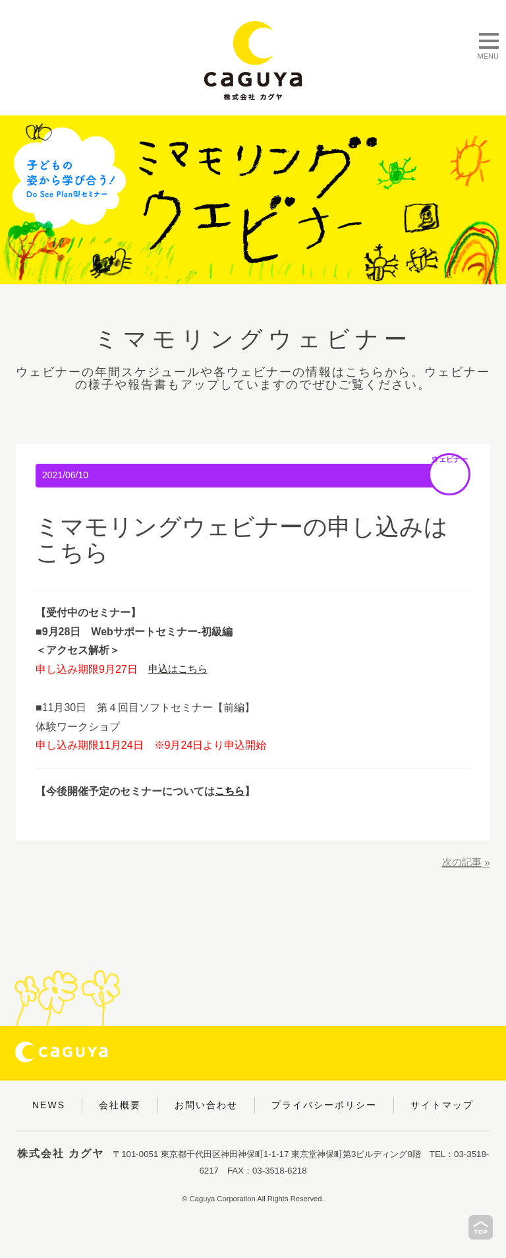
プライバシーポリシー (324, 1105)
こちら (230, 791)
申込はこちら (179, 669)
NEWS (48, 1105)
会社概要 (120, 1105)
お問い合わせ (206, 1105)
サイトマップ (442, 1105)
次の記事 (460, 862)
